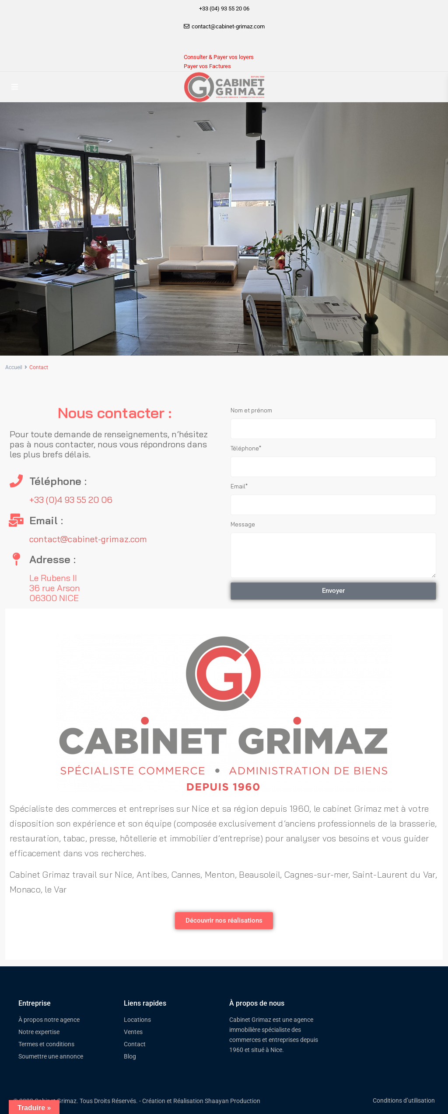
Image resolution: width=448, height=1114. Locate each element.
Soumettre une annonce (50, 1056)
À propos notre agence (49, 1019)
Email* (239, 486)
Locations (137, 1019)
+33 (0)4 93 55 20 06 (70, 499)
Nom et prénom (251, 410)
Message (243, 524)
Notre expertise (39, 1031)
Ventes (133, 1031)
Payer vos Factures (207, 66)
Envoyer (333, 591)
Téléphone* (246, 448)
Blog (130, 1056)
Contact (135, 1044)
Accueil (13, 367)
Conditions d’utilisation (404, 1100)
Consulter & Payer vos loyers (219, 57)
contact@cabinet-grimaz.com (88, 538)
